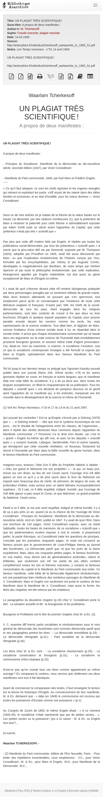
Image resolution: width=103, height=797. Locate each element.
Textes (36, 790)
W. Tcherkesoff (29, 29)
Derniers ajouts (78, 790)
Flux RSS (24, 790)
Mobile (94, 790)
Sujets (62, 790)
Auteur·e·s (49, 790)
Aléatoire (10, 790)
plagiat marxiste (50, 33)
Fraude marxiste (28, 33)
